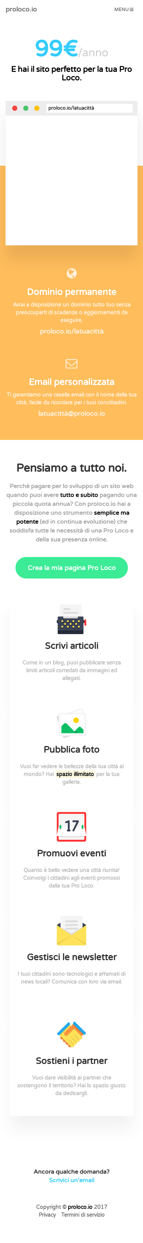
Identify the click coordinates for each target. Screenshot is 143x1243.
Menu (125, 11)
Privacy (47, 1215)
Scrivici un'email (71, 1180)
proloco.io (21, 9)
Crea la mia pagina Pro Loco (72, 568)
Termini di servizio (83, 1215)
